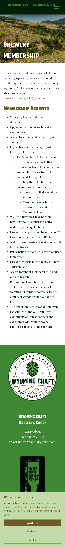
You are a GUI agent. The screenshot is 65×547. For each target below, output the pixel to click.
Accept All (32, 522)
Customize (32, 531)
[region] (32, 519)
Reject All (32, 540)
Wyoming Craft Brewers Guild (31, 5)
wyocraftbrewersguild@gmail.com (25, 98)
